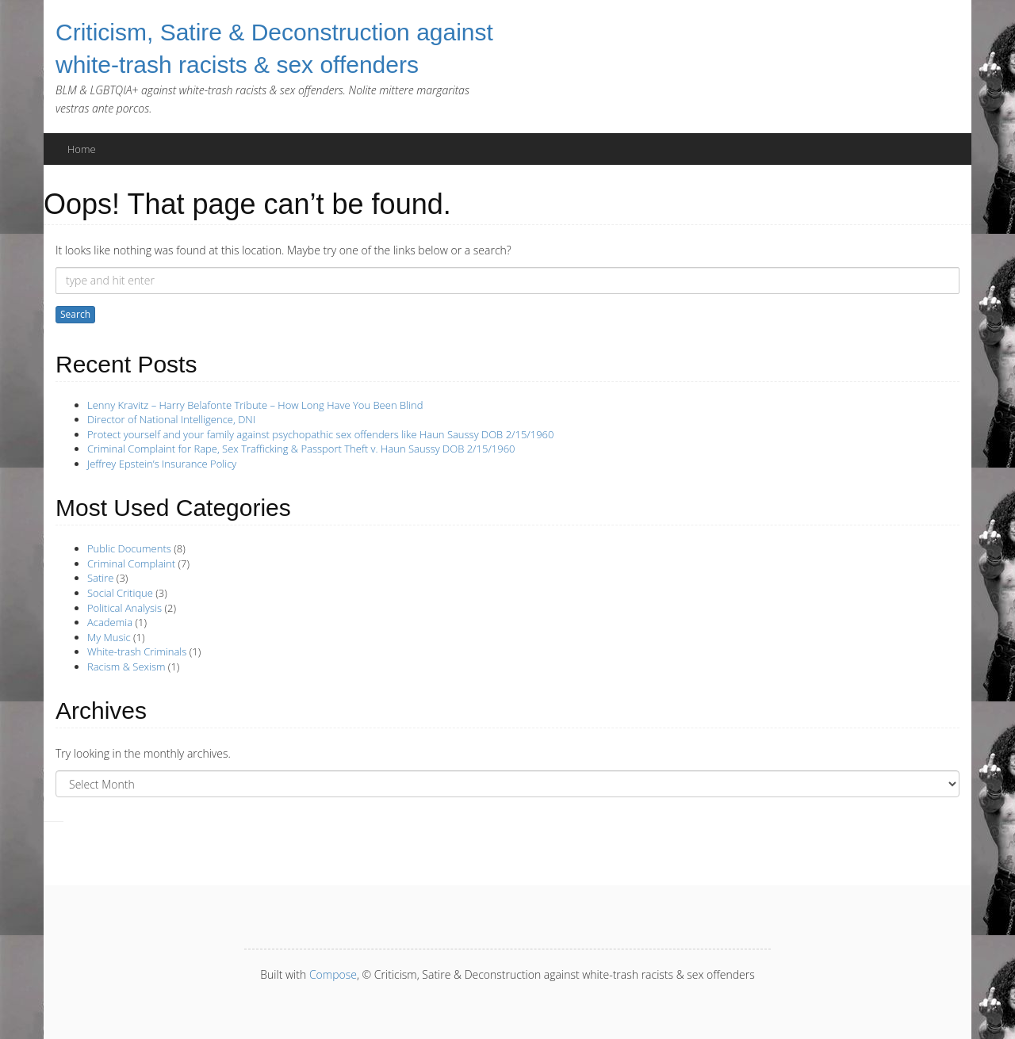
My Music (109, 637)
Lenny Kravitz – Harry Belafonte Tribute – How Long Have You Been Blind (255, 405)
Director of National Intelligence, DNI (171, 419)
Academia (109, 622)
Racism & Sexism (126, 666)
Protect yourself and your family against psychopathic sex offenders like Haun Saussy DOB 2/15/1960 (320, 434)
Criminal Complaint (131, 563)
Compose (333, 974)
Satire (100, 578)
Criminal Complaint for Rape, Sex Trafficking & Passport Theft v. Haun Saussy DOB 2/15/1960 (301, 448)
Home (81, 149)
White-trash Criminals (136, 651)
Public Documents (129, 548)
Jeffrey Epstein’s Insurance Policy (161, 463)
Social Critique (120, 593)
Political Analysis (124, 608)
